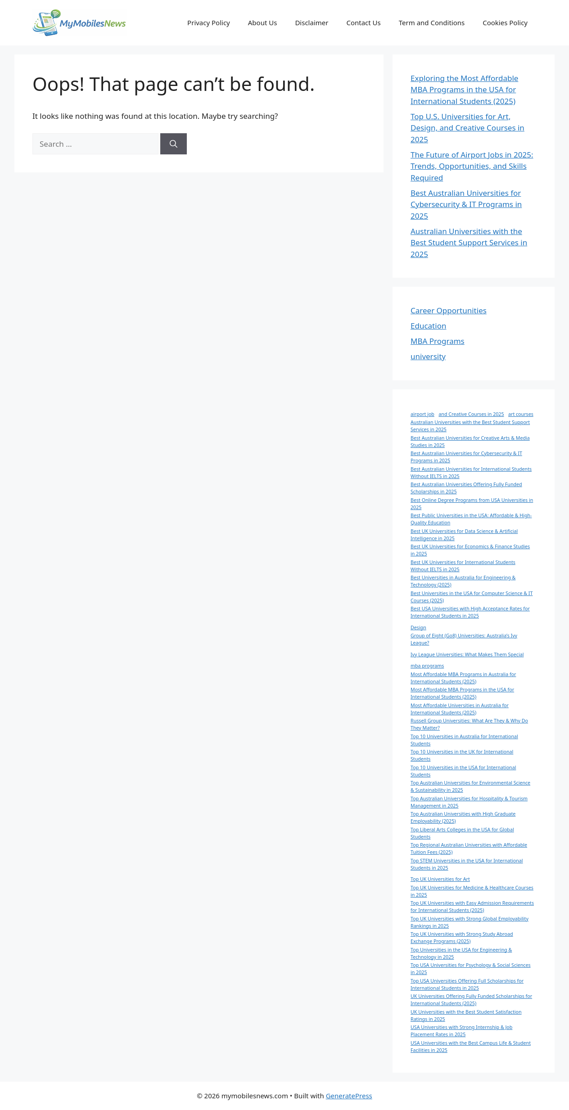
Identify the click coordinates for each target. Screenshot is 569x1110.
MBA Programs (438, 341)
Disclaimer (311, 22)
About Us (262, 22)
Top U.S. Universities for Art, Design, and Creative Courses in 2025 (467, 127)
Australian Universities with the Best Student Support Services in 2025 (469, 242)
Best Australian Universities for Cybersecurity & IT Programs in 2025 (466, 204)
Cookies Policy (505, 22)
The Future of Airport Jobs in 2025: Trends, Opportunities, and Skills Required (472, 166)
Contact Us (363, 22)
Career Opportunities (449, 310)
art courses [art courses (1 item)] (520, 414)
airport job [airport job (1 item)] (422, 414)
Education (428, 325)
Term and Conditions (432, 22)
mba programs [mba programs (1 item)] (427, 666)
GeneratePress (349, 1095)
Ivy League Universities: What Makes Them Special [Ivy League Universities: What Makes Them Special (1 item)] (467, 654)
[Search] (173, 144)
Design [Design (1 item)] (418, 627)
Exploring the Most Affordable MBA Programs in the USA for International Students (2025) (464, 89)
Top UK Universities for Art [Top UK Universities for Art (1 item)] (440, 879)
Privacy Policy (208, 22)
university (428, 356)
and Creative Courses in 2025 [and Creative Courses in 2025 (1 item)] (471, 414)
